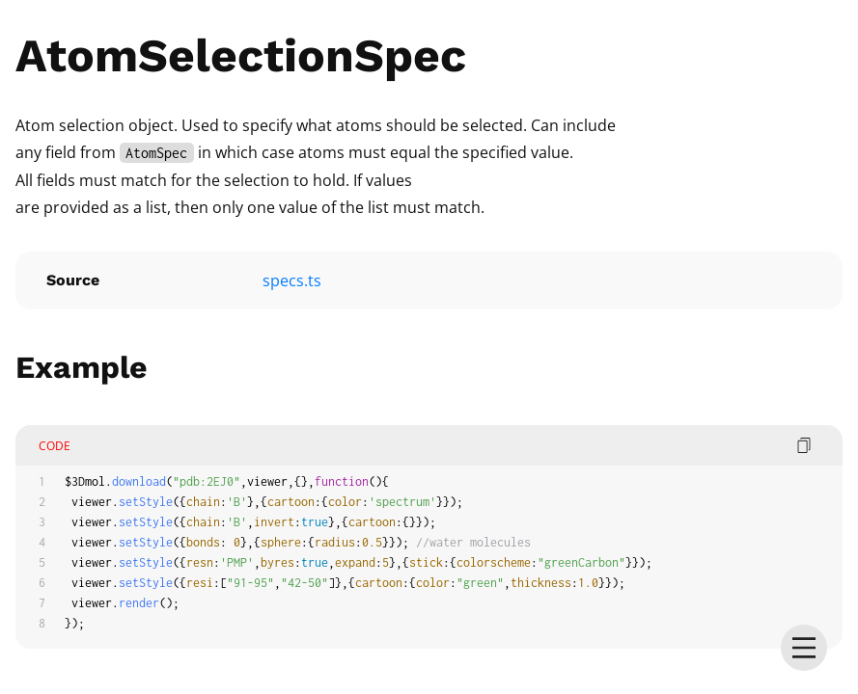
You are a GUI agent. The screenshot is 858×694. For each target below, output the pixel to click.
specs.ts (292, 280)
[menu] (804, 648)
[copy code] (804, 445)
